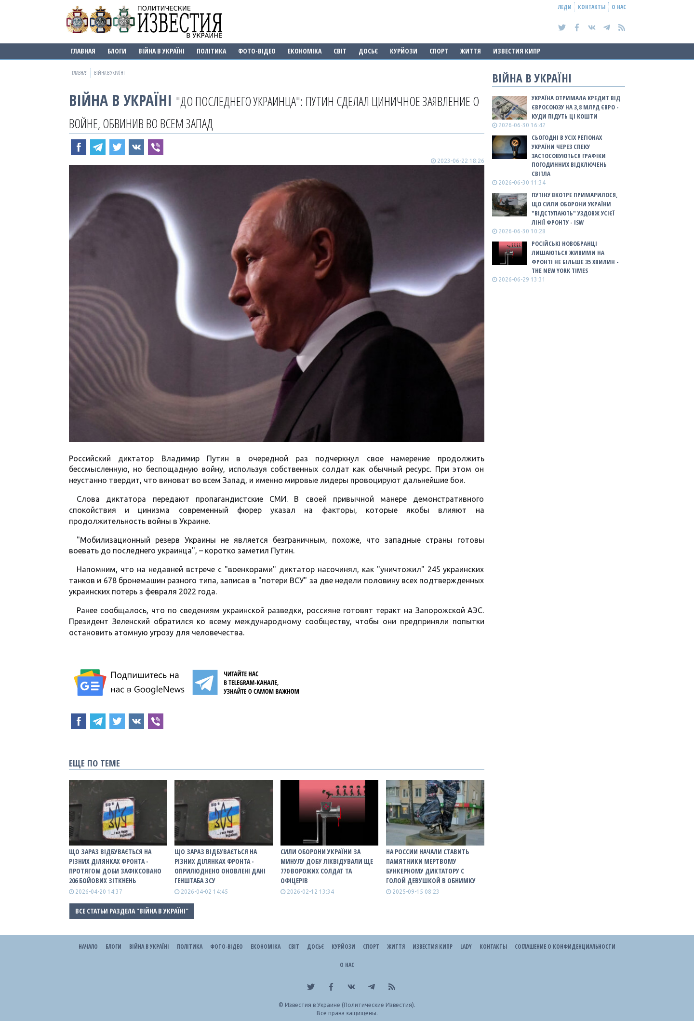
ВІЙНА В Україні (161, 50)
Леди (565, 7)
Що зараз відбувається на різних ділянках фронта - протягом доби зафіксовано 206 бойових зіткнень (115, 866)
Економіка (304, 50)
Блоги (116, 50)
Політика (211, 50)
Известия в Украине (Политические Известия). (350, 1005)
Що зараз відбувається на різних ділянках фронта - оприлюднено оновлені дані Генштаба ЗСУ (220, 866)
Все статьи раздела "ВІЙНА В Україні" (131, 910)
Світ (340, 50)
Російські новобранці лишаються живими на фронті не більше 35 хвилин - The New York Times (575, 257)
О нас (619, 7)
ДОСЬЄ (368, 50)
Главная (83, 50)
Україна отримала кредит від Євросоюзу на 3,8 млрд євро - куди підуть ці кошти (576, 107)
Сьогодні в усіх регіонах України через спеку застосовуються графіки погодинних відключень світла (569, 155)
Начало (88, 946)
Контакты (591, 7)
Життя (470, 50)
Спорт (438, 50)
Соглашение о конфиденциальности (565, 946)
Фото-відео (257, 50)
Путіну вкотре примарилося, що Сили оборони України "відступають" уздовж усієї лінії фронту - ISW (575, 208)
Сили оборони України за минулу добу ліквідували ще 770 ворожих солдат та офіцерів (326, 866)
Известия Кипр (516, 50)
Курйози (403, 50)
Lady (466, 946)
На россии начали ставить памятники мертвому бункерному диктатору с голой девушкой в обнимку (431, 866)
